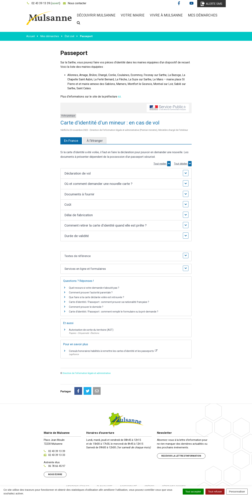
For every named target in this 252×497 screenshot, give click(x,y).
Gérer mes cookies (174, 471)
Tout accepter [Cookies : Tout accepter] (193, 491)
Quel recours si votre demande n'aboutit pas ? (94, 287)
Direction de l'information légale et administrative (87, 373)
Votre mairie (133, 15)
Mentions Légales (77, 471)
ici (119, 96)
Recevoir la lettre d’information (181, 440)
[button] (126, 173)
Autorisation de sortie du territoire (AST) (91, 329)
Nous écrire (55, 459)
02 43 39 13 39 (56, 435)
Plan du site (104, 471)
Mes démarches (202, 15)
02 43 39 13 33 (56, 439)
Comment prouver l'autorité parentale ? (91, 292)
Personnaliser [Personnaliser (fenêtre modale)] (237, 491)
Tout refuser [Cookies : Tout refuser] (215, 491)
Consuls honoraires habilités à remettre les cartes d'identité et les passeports (113, 351)
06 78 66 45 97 (56, 450)
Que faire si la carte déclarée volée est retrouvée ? (96, 297)
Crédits (149, 471)
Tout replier (162, 163)
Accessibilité (128, 471)
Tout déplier (183, 163)
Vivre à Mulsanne (166, 15)
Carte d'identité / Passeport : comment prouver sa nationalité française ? (109, 302)
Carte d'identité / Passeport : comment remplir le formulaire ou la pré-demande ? (113, 311)
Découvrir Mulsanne (96, 15)
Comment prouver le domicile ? (86, 306)
